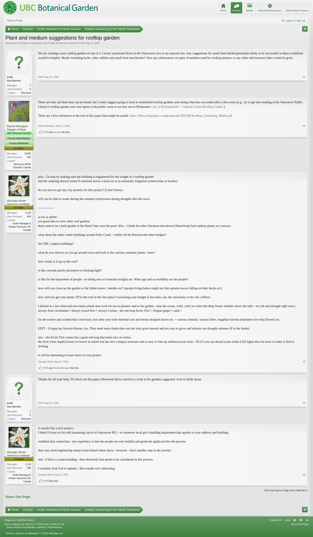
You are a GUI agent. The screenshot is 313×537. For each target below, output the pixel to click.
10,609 (27, 154)
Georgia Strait (16, 201)
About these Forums (297, 10)
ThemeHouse (55, 528)
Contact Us (275, 521)
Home (294, 521)
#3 (304, 362)
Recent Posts (15, 20)
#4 (304, 419)
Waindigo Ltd (56, 534)
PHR (81, 43)
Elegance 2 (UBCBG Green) (19, 521)
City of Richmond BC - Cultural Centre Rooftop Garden (187, 107)
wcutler (57, 166)
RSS (307, 521)
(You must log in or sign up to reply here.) (286, 491)
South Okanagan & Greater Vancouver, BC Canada (19, 227)
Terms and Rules (300, 525)
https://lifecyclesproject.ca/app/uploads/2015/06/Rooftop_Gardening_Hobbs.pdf (181, 116)
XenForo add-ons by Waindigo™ (23, 534)
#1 (304, 92)
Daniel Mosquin (17, 126)
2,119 (28, 214)
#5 (304, 476)
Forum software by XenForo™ (34, 525)
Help (287, 521)
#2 (304, 159)
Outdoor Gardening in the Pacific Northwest (44, 43)
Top (300, 521)
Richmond (26, 93)
